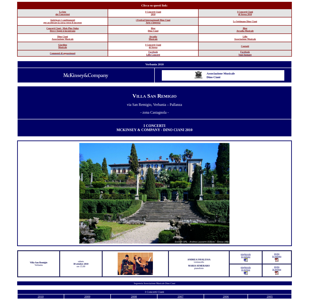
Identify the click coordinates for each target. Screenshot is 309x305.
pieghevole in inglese (246, 270)
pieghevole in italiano (246, 257)
